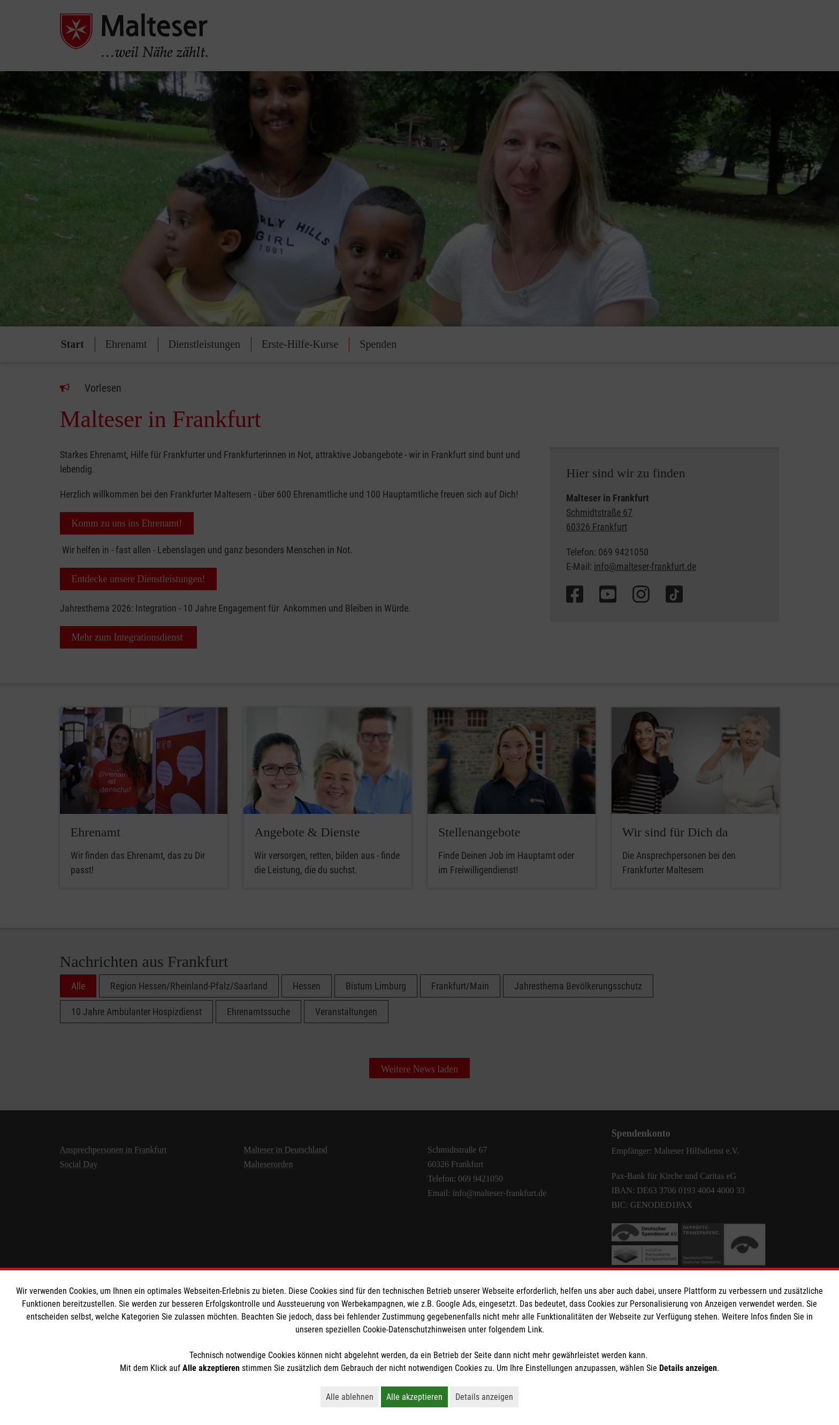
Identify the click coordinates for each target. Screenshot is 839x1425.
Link (535, 1329)
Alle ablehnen (352, 1396)
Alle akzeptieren (417, 1396)
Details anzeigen (486, 1396)
